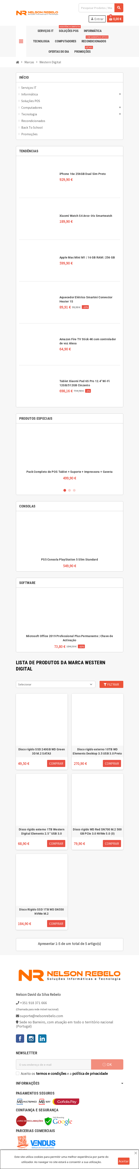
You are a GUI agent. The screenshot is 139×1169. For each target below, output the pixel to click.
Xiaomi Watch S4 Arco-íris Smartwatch (85, 215)
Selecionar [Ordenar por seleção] (24, 684)
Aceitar (124, 1161)
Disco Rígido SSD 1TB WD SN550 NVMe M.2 (41, 911)
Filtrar (111, 684)
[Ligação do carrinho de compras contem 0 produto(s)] (115, 18)
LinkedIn (42, 1038)
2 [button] (69, 490)
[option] (69, 455)
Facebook (20, 1038)
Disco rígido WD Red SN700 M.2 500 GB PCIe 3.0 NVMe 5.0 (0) (97, 831)
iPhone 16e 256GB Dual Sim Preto (82, 174)
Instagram (31, 1038)
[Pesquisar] (101, 7)
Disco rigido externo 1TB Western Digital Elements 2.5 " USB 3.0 (41, 831)
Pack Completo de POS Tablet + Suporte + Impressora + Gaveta (69, 471)
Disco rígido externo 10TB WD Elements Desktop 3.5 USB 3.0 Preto (97, 751)
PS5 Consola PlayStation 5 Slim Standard (69, 559)
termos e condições (51, 1073)
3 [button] (74, 490)
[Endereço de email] (53, 1064)
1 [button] (64, 490)
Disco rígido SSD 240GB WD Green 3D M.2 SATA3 (41, 751)
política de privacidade (90, 1073)
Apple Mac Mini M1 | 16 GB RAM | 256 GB (87, 257)
